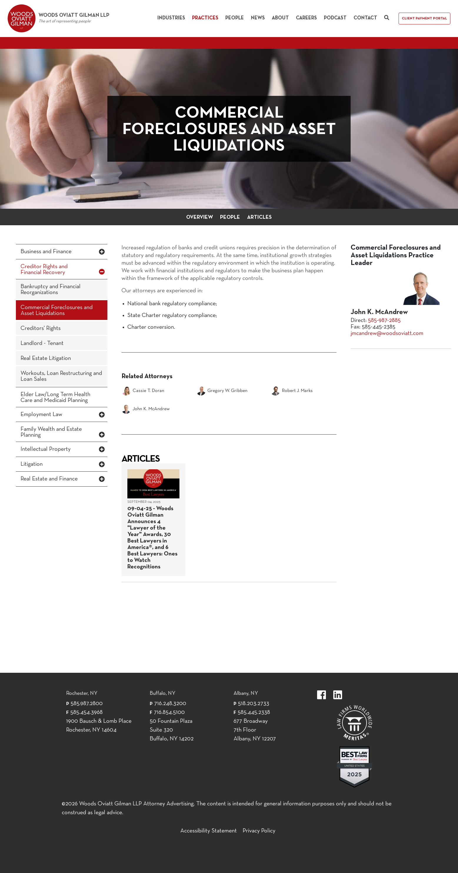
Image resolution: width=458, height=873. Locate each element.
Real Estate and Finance (49, 479)
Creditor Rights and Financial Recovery (44, 269)
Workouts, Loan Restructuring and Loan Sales (61, 376)
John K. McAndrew (145, 409)
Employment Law (41, 414)
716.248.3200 (170, 703)
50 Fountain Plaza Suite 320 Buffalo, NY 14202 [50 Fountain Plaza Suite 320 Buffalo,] (172, 730)
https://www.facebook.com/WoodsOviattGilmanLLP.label (321, 694)
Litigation (32, 464)
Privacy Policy (259, 831)
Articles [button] (259, 217)
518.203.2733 (253, 703)
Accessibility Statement (208, 831)
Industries (171, 18)
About (280, 18)
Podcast (335, 18)
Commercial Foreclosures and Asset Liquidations (57, 310)
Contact (365, 18)
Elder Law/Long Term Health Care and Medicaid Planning (55, 397)
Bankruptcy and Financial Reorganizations (51, 289)
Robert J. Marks (292, 390)
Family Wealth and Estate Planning (51, 432)
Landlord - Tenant (42, 343)
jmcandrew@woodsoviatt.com (387, 333)
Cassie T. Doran (142, 390)
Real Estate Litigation (46, 358)
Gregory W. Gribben (221, 390)
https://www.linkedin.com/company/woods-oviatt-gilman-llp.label (337, 694)
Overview (199, 217)
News (258, 18)
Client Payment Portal (424, 18)
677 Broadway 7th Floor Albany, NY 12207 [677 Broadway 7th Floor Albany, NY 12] (255, 730)
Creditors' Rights (41, 328)
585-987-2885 (384, 320)
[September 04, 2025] (153, 519)
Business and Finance (46, 251)
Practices (205, 18)
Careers (306, 18)
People (234, 18)
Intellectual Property (46, 449)
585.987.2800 (87, 703)
